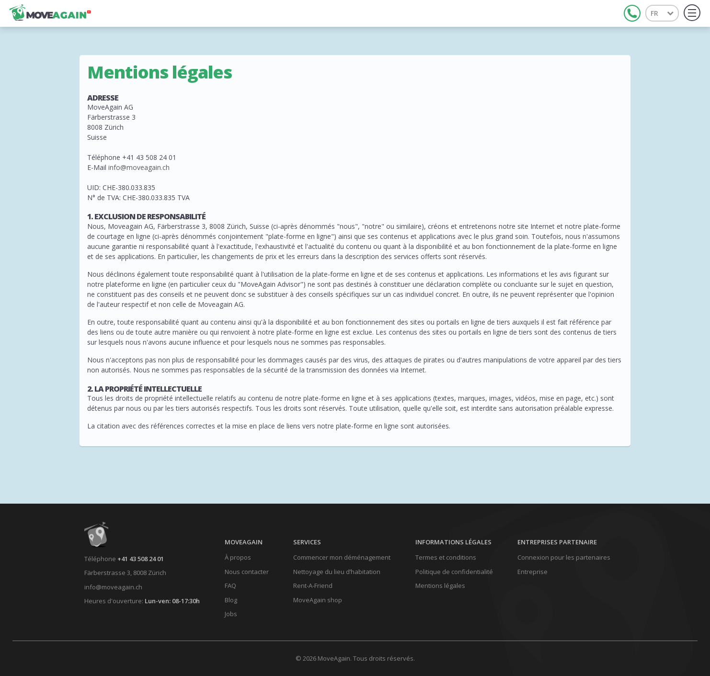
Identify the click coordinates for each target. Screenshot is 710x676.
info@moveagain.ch (139, 167)
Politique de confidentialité (454, 571)
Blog (231, 600)
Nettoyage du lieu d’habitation (336, 571)
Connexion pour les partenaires (563, 557)
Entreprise (532, 571)
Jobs (231, 613)
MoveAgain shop (317, 600)
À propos (238, 557)
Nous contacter (247, 571)
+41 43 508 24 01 (140, 558)
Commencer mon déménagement (341, 557)
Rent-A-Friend (312, 585)
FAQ (230, 585)
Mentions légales (440, 585)
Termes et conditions (445, 557)
